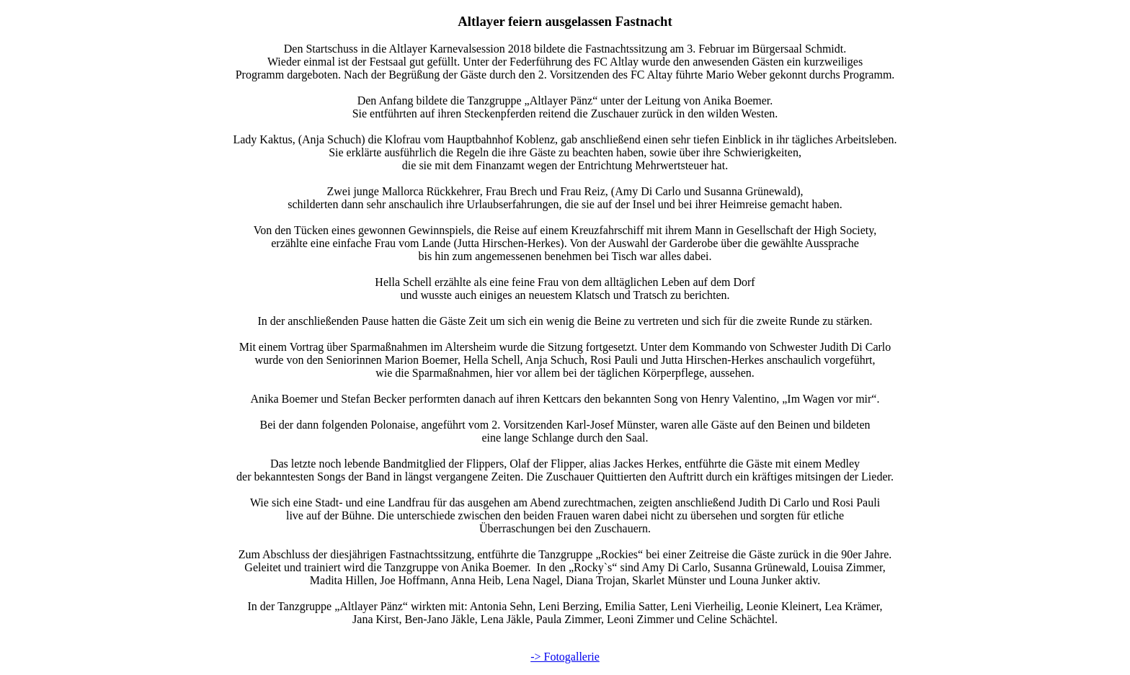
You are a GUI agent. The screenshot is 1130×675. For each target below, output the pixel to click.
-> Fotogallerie (565, 657)
